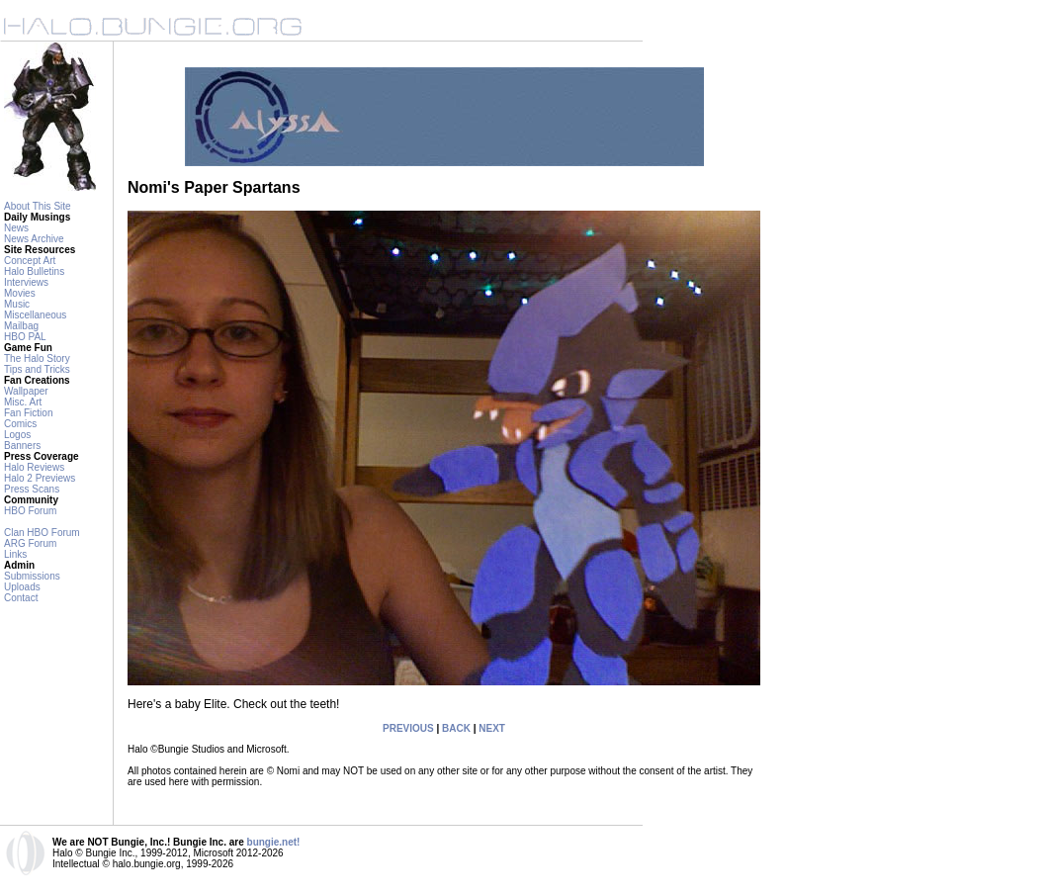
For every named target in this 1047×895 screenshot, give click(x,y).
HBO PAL (25, 336)
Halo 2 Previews (39, 478)
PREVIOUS (408, 728)
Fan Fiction (28, 412)
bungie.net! (274, 842)
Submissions (32, 576)
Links (15, 554)
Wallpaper (26, 391)
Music (17, 304)
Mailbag (21, 325)
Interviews (26, 282)
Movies (20, 293)
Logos (17, 434)
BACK (456, 728)
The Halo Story (37, 358)
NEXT (492, 728)
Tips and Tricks (37, 369)
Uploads (22, 587)
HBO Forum (30, 510)
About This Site (37, 206)
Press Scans (31, 489)
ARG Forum (30, 543)
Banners (22, 445)
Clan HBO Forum (42, 532)
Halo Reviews (34, 467)
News (16, 228)
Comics (20, 423)
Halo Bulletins (34, 271)
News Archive (34, 238)
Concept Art (29, 260)
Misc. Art (23, 402)
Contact (21, 597)
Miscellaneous (35, 315)
